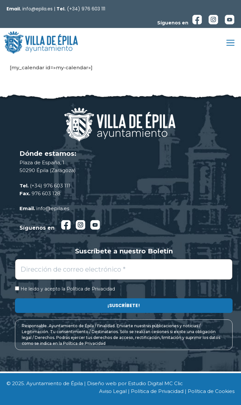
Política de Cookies (211, 391)
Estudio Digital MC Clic (155, 383)
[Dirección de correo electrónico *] (124, 269)
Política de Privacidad (91, 289)
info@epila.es (37, 9)
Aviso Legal (113, 391)
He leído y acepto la (65, 289)
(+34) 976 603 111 (86, 9)
